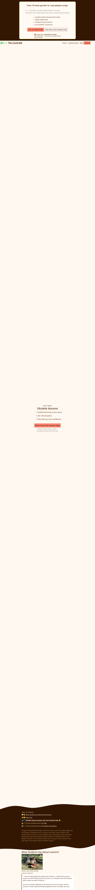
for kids (44, 823)
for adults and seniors (49, 826)
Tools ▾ (64, 43)
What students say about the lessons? (38, 815)
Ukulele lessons (73, 43)
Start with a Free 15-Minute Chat (56, 29)
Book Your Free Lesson (47, 425)
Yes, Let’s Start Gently (35, 29)
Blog (81, 43)
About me (29, 817)
